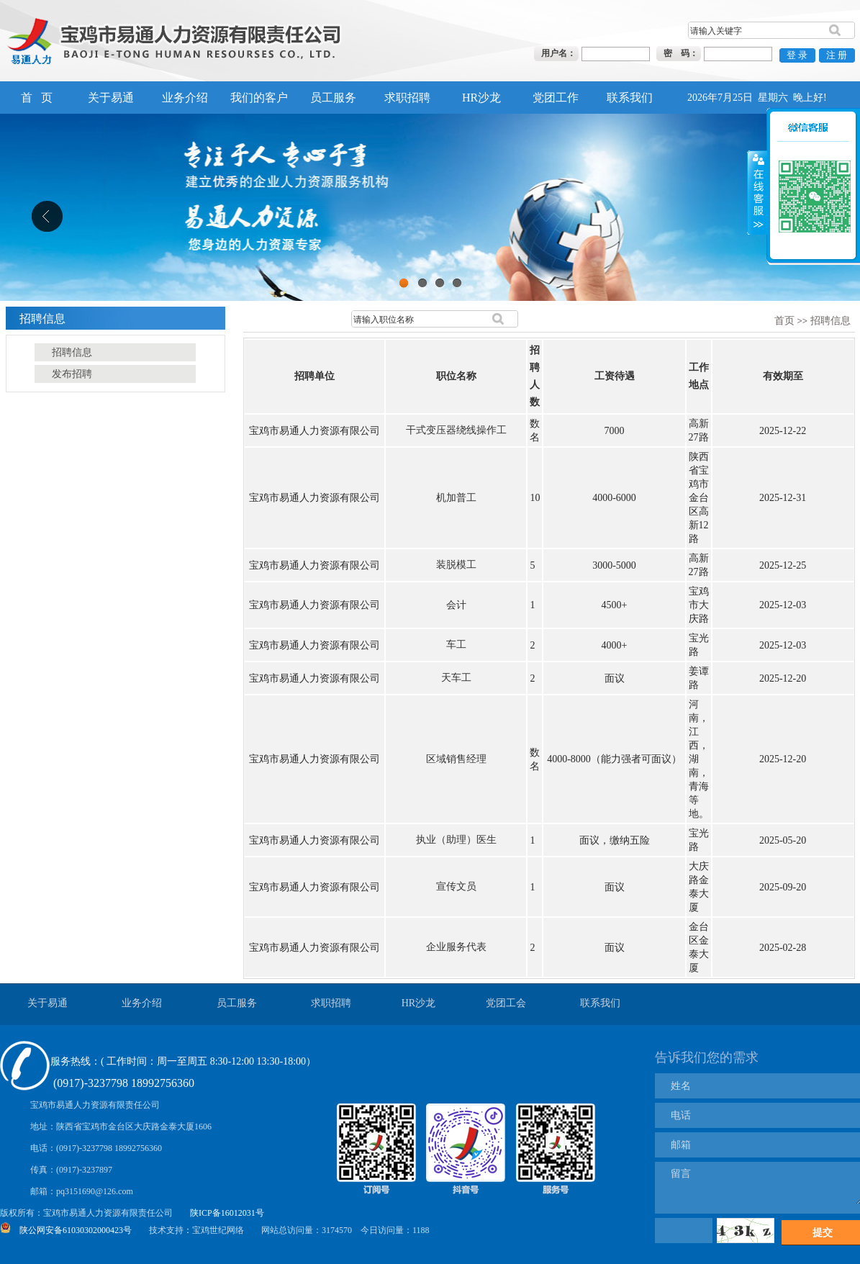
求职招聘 (407, 97)
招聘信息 (830, 320)
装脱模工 (456, 564)
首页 (784, 320)
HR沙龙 (481, 97)
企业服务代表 (456, 947)
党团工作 (556, 97)
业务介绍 (185, 97)
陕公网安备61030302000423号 (75, 1230)
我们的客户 (259, 97)
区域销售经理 (456, 759)
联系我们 (630, 97)
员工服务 (333, 97)
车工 (456, 644)
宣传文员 (456, 886)
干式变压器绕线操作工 (456, 430)
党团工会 (506, 1003)
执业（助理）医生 (456, 839)
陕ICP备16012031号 (227, 1213)
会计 (456, 605)
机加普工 (456, 497)
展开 (757, 173)
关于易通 (111, 97)
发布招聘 (72, 374)
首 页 (37, 97)
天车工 (456, 677)
